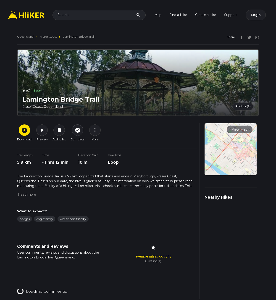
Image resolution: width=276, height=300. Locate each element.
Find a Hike (178, 15)
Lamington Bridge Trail (79, 36)
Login (256, 15)
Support (230, 15)
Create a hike (205, 15)
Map (157, 15)
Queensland (25, 36)
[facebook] (240, 37)
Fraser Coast (48, 36)
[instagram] (255, 37)
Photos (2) (243, 106)
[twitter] (248, 37)
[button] (26, 194)
